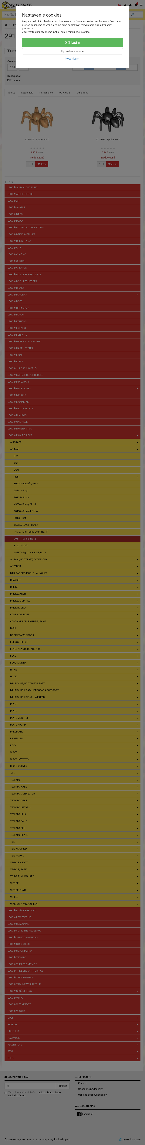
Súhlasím (72, 42)
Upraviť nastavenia (72, 51)
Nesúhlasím (72, 58)
